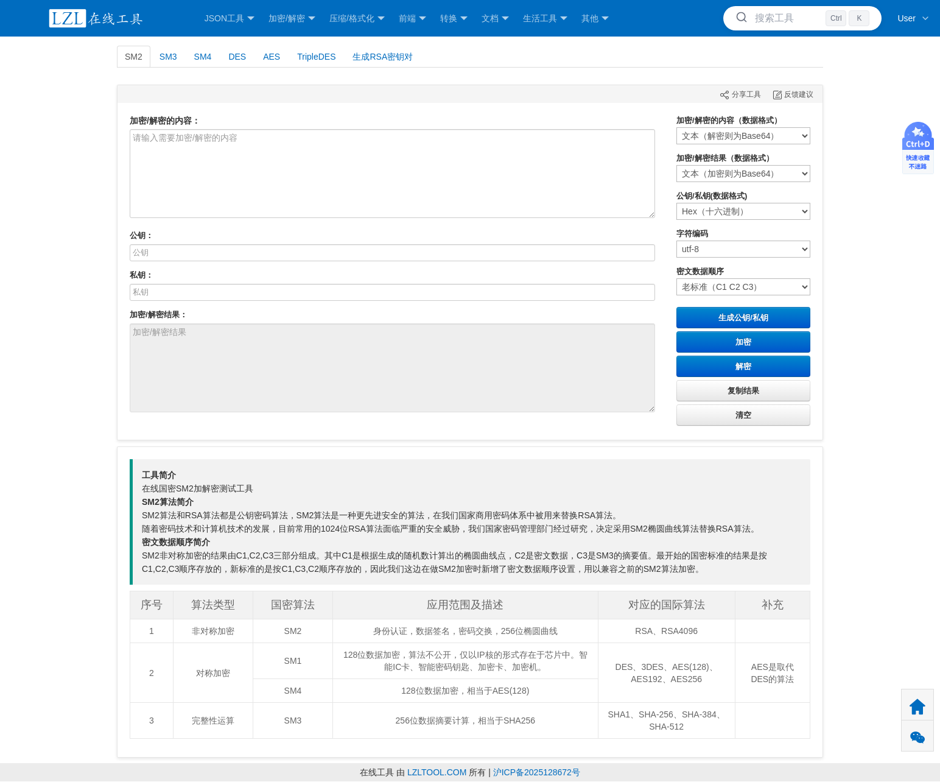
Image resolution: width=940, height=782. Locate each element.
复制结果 (743, 390)
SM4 (203, 57)
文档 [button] (495, 18)
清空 (743, 415)
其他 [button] (595, 18)
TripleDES (316, 57)
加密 (743, 342)
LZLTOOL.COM (437, 772)
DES (237, 57)
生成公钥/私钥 (743, 317)
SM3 (168, 57)
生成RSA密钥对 (383, 57)
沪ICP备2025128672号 (536, 772)
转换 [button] (454, 18)
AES (271, 57)
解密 (743, 366)
